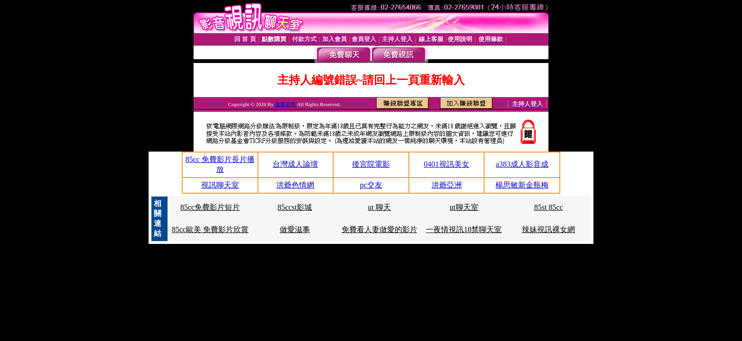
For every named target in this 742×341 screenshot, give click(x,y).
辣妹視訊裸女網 (548, 229)
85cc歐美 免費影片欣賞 (210, 229)
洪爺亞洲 (447, 185)
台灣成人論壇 (295, 164)
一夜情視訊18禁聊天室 (464, 229)
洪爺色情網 (295, 185)
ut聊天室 (464, 207)
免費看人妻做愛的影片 (379, 229)
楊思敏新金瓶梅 (521, 185)
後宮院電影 (371, 164)
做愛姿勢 (286, 104)
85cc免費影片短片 (210, 207)
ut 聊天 (379, 207)
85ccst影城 (294, 207)
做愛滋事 (295, 229)
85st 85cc (548, 207)
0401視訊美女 (446, 164)
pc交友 (371, 185)
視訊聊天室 (220, 185)
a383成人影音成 (522, 164)
